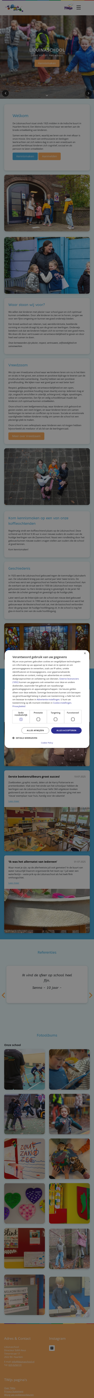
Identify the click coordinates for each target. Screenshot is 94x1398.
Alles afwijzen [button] (35, 730)
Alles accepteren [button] (66, 730)
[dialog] (47, 699)
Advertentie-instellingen (48, 699)
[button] (24, 737)
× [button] (85, 653)
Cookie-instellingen (62, 702)
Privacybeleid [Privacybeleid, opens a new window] (18, 706)
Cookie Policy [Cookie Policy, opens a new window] (47, 742)
